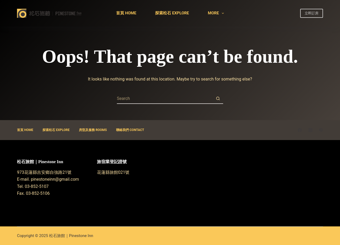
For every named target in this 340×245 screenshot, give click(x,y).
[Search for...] (164, 98)
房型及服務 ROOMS (93, 130)
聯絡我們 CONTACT (130, 130)
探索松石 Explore (172, 13)
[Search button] (217, 98)
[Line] (321, 130)
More (217, 13)
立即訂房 (311, 13)
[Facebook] (300, 130)
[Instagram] (310, 130)
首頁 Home (126, 13)
